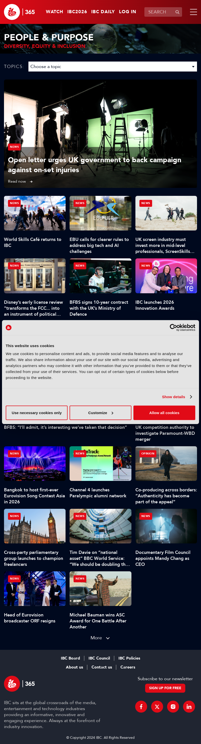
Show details (173, 397)
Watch (54, 11)
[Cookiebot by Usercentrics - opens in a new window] (173, 327)
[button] (192, 12)
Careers (127, 667)
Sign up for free (165, 688)
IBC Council (99, 658)
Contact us (102, 667)
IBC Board (70, 658)
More (96, 638)
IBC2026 (77, 11)
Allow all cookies (164, 412)
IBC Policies (129, 658)
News (14, 147)
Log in (127, 11)
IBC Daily (103, 11)
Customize (100, 412)
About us (74, 667)
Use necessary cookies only (37, 412)
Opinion (148, 453)
